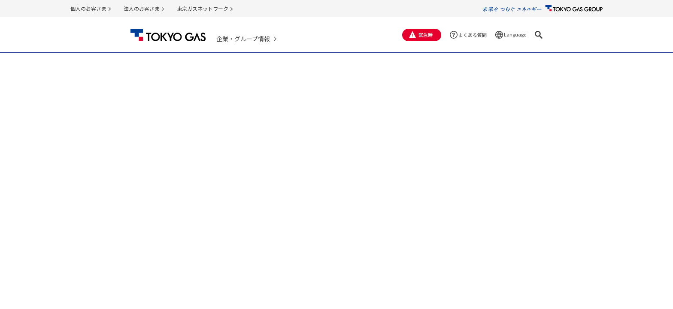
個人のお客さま (88, 8)
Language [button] (515, 34)
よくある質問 (472, 34)
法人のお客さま (142, 8)
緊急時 (425, 34)
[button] (539, 35)
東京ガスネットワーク (202, 8)
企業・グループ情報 (243, 39)
